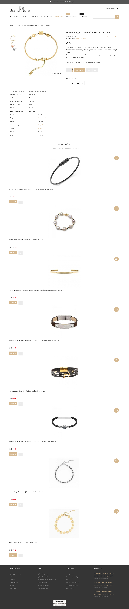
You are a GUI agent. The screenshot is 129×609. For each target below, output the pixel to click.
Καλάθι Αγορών (112, 8)
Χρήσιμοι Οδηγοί (43, 577)
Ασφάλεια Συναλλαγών (72, 577)
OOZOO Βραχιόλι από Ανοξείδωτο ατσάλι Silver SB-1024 (26, 488)
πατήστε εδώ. (96, 62)
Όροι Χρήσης (69, 583)
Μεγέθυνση (56, 73)
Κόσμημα (12, 580)
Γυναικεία (12, 574)
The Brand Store (21, 606)
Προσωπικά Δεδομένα (72, 580)
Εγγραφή (12, 569)
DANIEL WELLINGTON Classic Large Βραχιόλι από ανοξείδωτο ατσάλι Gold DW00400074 (36, 289)
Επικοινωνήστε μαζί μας (72, 571)
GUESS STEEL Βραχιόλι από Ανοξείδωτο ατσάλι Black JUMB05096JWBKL (31, 189)
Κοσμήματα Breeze (113, 37)
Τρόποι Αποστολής (43, 571)
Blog (67, 574)
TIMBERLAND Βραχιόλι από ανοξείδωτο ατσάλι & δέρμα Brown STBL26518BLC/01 (34, 338)
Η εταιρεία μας (70, 569)
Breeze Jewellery (43, 118)
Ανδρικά (12, 571)
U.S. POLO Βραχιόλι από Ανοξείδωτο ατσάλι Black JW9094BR (27, 388)
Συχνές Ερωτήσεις (43, 583)
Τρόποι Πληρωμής (43, 569)
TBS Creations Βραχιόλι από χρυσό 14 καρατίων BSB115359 (27, 239)
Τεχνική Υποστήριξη (43, 580)
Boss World (13, 583)
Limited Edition (14, 577)
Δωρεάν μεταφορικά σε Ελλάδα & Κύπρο (61, 2)
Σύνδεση (18, 569)
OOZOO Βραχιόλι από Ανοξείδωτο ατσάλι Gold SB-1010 (26, 538)
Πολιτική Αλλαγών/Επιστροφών (47, 574)
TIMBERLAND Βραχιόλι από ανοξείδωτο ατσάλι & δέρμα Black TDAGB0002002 (33, 438)
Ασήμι (40, 128)
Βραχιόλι (40, 125)
